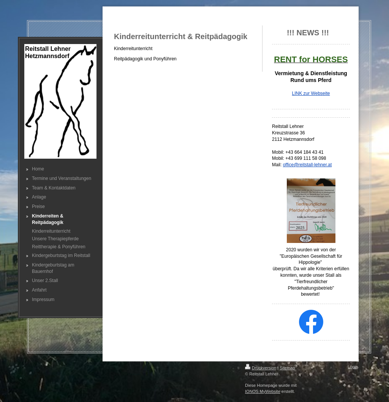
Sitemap (287, 368)
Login (353, 366)
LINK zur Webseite (311, 93)
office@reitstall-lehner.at (307, 164)
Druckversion (260, 368)
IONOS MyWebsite (262, 391)
